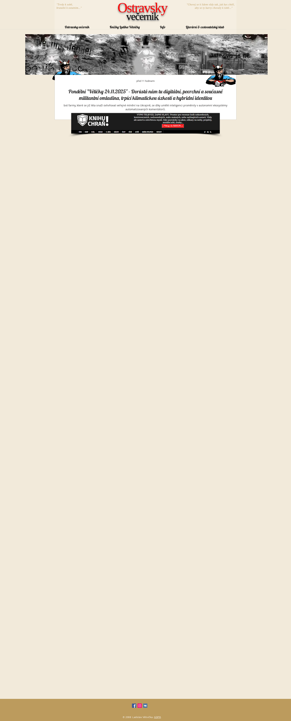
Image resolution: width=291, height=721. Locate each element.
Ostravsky (142, 7)
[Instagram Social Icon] (140, 706)
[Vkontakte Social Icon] (145, 706)
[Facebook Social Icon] (134, 706)
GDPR (157, 717)
